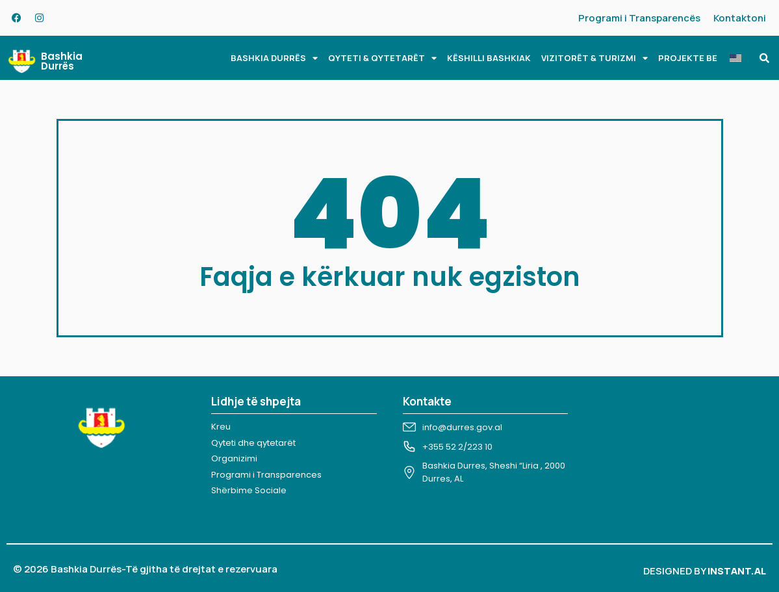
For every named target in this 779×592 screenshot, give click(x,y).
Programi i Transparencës (639, 18)
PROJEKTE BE (687, 58)
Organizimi (234, 458)
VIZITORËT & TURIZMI (594, 58)
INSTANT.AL (737, 571)
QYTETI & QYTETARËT (382, 58)
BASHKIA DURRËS (274, 58)
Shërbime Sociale (249, 490)
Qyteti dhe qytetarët (253, 443)
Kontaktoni (739, 18)
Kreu (221, 426)
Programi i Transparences (266, 475)
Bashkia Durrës (62, 61)
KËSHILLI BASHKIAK (489, 58)
